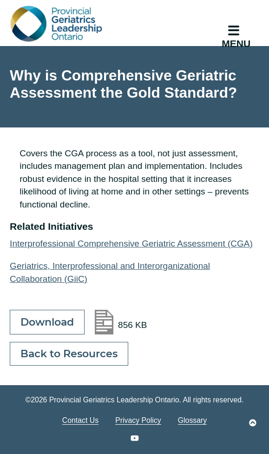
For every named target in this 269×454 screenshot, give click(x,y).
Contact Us (80, 420)
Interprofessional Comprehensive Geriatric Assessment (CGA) (131, 243)
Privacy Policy (138, 420)
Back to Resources (69, 353)
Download (47, 322)
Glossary (192, 420)
